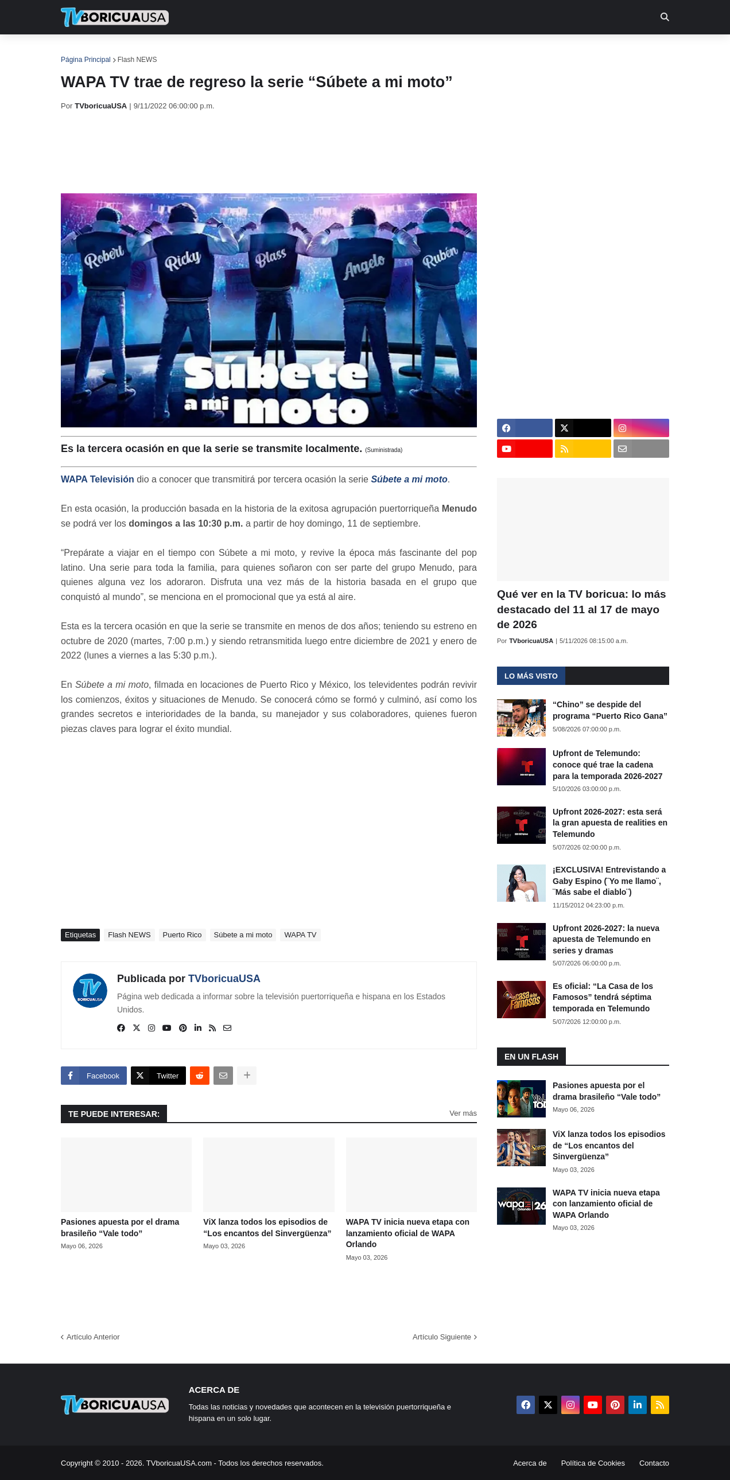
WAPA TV (300, 934)
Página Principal (86, 60)
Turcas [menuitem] (299, 51)
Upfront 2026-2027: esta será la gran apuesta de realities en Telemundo (610, 823)
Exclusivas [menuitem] (424, 51)
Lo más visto (531, 676)
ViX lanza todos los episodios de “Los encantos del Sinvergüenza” (267, 1227)
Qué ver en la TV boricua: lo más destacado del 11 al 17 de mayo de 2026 (581, 609)
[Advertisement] (270, 152)
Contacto (654, 1463)
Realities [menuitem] (245, 51)
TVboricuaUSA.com (179, 1463)
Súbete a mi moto (409, 479)
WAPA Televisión (97, 479)
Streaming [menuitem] (357, 51)
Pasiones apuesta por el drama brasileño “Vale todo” (120, 1227)
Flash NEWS (137, 60)
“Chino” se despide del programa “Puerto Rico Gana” (610, 710)
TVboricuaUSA (224, 978)
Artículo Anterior (93, 1337)
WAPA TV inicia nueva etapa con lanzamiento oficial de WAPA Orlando (408, 1233)
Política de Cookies (593, 1463)
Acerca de (530, 1463)
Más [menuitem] (521, 51)
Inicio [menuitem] (81, 51)
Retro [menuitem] (481, 51)
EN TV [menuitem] (187, 51)
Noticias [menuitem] (130, 51)
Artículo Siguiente (442, 1337)
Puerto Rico (182, 934)
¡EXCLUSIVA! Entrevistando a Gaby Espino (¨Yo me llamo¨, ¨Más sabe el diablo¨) (609, 881)
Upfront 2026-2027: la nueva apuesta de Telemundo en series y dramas (606, 939)
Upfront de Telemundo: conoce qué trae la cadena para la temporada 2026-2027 (607, 764)
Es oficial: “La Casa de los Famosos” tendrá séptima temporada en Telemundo (603, 997)
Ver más (463, 1113)
